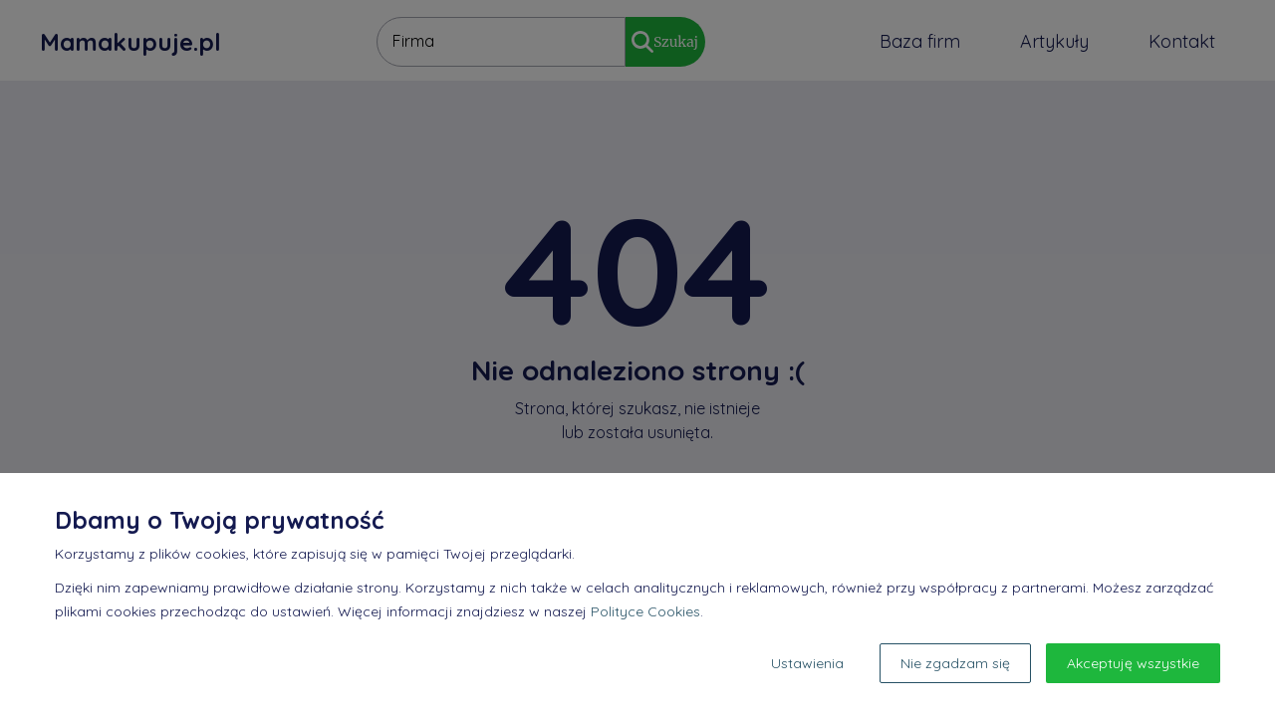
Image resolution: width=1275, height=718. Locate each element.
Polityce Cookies (645, 611)
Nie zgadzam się (955, 663)
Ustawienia (807, 663)
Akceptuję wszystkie (1133, 663)
